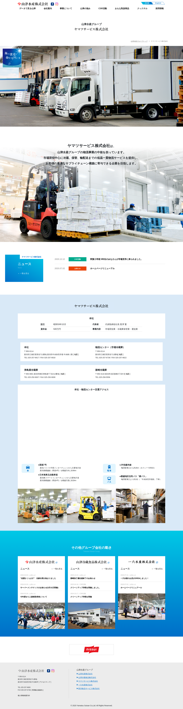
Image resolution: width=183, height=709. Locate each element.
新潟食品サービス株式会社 (89, 688)
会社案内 (48, 8)
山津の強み (85, 8)
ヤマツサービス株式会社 (88, 681)
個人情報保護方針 (24, 695)
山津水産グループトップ (139, 41)
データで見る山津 (27, 8)
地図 (76, 354)
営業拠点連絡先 (37, 690)
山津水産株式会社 (85, 674)
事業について (66, 8)
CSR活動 (102, 8)
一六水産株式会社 (85, 685)
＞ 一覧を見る (23, 273)
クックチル (142, 8)
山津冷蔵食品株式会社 (87, 677)
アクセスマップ (45, 682)
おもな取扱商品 (122, 8)
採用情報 (160, 8)
